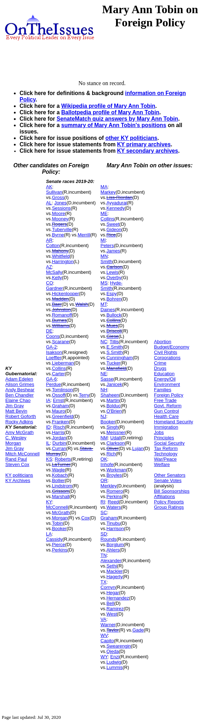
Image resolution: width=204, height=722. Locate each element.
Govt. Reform (168, 405)
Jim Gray (14, 405)
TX (103, 582)
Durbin (59, 443)
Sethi (111, 566)
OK (103, 459)
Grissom (60, 491)
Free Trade (165, 400)
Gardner (54, 288)
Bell (110, 603)
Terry (84, 395)
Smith (106, 261)
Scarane (60, 341)
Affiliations (164, 496)
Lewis (112, 272)
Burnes (59, 320)
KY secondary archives (147, 151)
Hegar (112, 592)
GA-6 (51, 379)
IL (48, 443)
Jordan (59, 437)
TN (103, 555)
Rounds (108, 539)
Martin (112, 400)
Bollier (58, 480)
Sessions (61, 208)
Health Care (166, 416)
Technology (166, 453)
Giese (112, 336)
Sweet (112, 224)
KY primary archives (144, 144)
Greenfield (62, 416)
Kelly (57, 277)
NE (103, 373)
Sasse (106, 379)
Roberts (63, 459)
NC (103, 341)
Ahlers (113, 550)
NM (104, 437)
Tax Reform (166, 448)
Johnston (61, 309)
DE (49, 331)
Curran (59, 448)
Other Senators (169, 475)
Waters (113, 507)
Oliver (112, 448)
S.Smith (114, 352)
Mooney (60, 218)
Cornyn (107, 587)
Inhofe (106, 464)
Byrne (58, 234)
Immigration (166, 427)
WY (104, 656)
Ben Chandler (19, 395)
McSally (54, 272)
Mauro (58, 411)
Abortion (162, 341)
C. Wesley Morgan (15, 440)
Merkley (108, 485)
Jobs (159, 432)
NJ (103, 416)
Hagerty (114, 576)
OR (104, 480)
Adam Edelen (19, 379)
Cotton (52, 245)
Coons (52, 336)
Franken (60, 421)
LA (49, 534)
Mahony (60, 250)
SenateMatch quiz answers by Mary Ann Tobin (117, 119)
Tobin (57, 523)
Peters (107, 245)
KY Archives (17, 480)
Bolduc (113, 405)
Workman (116, 469)
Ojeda (112, 651)
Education (164, 373)
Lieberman (63, 363)
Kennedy (115, 208)
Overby (113, 277)
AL (49, 202)
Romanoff (62, 315)
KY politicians (19, 475)
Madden (60, 299)
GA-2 (51, 347)
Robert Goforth (20, 416)
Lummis (114, 667)
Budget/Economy (171, 347)
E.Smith (114, 347)
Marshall (60, 496)
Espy (111, 293)
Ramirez (115, 608)
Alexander (110, 560)
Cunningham (119, 357)
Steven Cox (17, 464)
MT (103, 304)
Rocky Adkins (19, 421)
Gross (58, 197)
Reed (113, 501)
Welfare (162, 464)
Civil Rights (165, 352)
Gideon (113, 229)
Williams (60, 325)
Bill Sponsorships (172, 491)
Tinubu (113, 523)
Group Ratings (169, 507)
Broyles (114, 475)
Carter (58, 373)
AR (49, 240)
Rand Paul (16, 459)
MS (104, 283)
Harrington (63, 261)
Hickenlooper (65, 293)
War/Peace (165, 459)
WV (104, 635)
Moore (58, 213)
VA (103, 619)
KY (49, 501)
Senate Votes (168, 480)
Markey (108, 192)
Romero (114, 491)
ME (104, 213)
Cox (85, 517)
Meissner (115, 432)
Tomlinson (62, 389)
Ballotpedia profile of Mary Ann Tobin (110, 112)
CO (49, 283)
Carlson (114, 267)
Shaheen (109, 395)
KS (49, 459)
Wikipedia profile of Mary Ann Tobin (108, 106)
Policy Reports (169, 501)
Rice (111, 234)
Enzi (114, 656)
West (111, 614)
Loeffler (53, 357)
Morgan (60, 517)
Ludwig (113, 662)
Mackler (114, 571)
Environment (167, 384)
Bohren (113, 299)
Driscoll (114, 331)
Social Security (169, 443)
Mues (112, 325)
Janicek (114, 384)
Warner (107, 624)
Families (162, 389)
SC (103, 512)
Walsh (81, 304)
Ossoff (58, 395)
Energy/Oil (165, 379)
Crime (160, 363)
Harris (58, 432)
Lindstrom (62, 485)
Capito (107, 640)
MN (104, 256)
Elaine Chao (18, 400)
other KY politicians (131, 138)
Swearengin (118, 646)
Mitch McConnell (22, 453)
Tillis (114, 341)
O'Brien (114, 411)
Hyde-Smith (111, 285)
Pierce (58, 544)
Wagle (58, 469)
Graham (60, 405)
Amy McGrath (19, 432)
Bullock (113, 315)
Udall (115, 437)
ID (48, 427)
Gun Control (166, 411)
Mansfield (116, 368)
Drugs (160, 368)
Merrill (84, 234)
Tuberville (62, 229)
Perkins (59, 550)
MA (104, 186)
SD (103, 534)
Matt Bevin (16, 411)
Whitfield (61, 256)
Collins (59, 368)
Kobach (60, 475)
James (113, 250)
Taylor (112, 630)
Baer (57, 304)
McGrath (61, 512)
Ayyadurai (116, 202)
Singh (112, 427)
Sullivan (54, 192)
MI (102, 240)
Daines (107, 309)
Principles (164, 437)
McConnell (57, 507)
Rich (111, 453)
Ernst (58, 400)
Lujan (137, 448)
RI (102, 501)
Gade (138, 630)
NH (103, 389)
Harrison (115, 528)
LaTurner (61, 464)
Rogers (59, 224)
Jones (60, 202)
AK (49, 186)
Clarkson (115, 443)
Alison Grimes (19, 384)
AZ (49, 267)
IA (48, 400)
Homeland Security (173, 421)
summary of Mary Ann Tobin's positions (113, 125)
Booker (59, 528)
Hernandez (117, 598)
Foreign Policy (168, 395)
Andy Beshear (20, 389)
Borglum (115, 544)
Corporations (167, 357)
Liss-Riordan (119, 197)
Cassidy (54, 539)
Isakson (54, 352)
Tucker (113, 363)
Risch (59, 427)
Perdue (53, 384)
